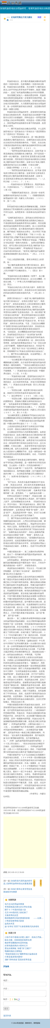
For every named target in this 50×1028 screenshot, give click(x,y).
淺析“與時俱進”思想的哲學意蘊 (18, 960)
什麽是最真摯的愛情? (14, 957)
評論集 (6, 966)
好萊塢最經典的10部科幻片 (16, 946)
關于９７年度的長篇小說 (15, 910)
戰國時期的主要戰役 (13, 951)
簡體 (39, 17)
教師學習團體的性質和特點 (16, 943)
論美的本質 (9, 924)
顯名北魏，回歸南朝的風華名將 (18, 940)
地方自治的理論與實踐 (14, 904)
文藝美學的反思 (11, 915)
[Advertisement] (25, 49)
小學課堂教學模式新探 (14, 921)
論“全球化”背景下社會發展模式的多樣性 (22, 926)
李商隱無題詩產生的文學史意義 (18, 907)
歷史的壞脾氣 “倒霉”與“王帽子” (18, 948)
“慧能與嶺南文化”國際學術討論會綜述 (21, 954)
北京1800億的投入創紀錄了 (16, 912)
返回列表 (7, 1016)
